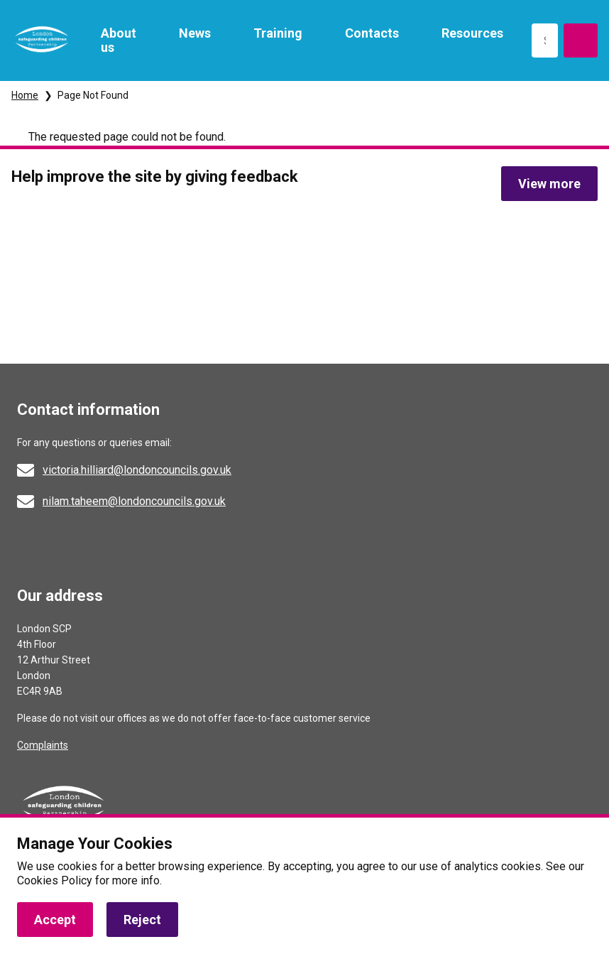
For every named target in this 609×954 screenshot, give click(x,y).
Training (277, 33)
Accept (55, 919)
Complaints (42, 745)
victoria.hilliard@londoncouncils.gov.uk (137, 470)
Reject (142, 919)
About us (118, 40)
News (195, 33)
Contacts (372, 33)
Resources (472, 33)
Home (24, 95)
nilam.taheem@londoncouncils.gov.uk (134, 501)
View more (549, 183)
